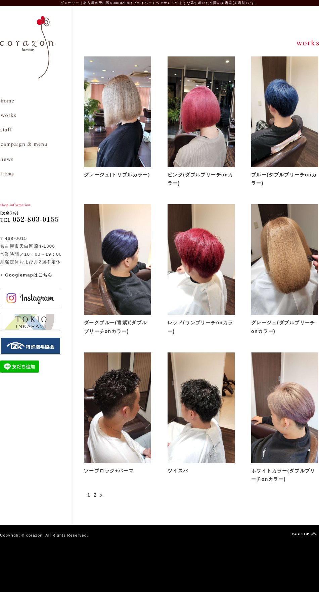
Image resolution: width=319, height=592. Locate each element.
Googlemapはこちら (29, 275)
